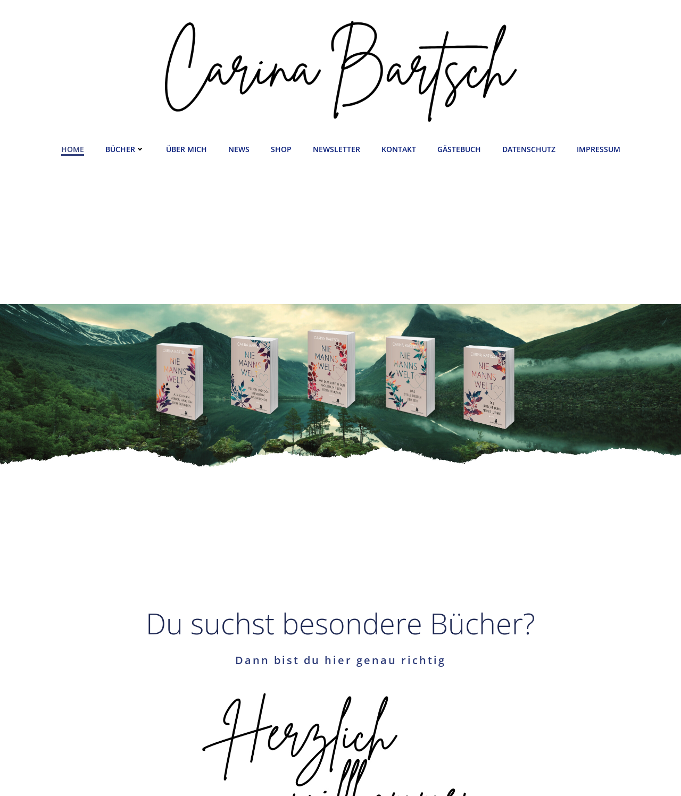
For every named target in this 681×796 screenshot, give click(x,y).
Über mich (186, 149)
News (239, 149)
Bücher (125, 149)
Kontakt (398, 149)
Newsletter (336, 149)
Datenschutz (528, 149)
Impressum (598, 149)
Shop (281, 149)
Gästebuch (459, 149)
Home (72, 149)
